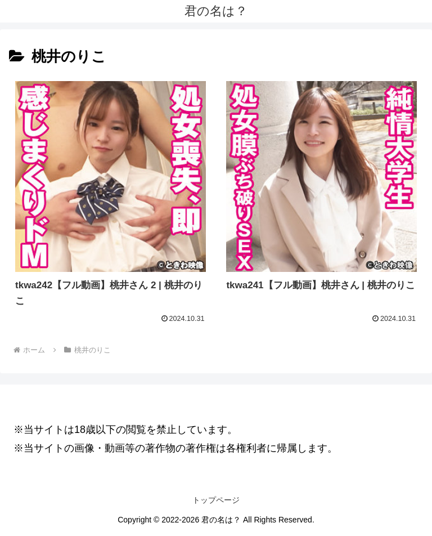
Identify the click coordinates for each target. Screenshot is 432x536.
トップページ (216, 499)
